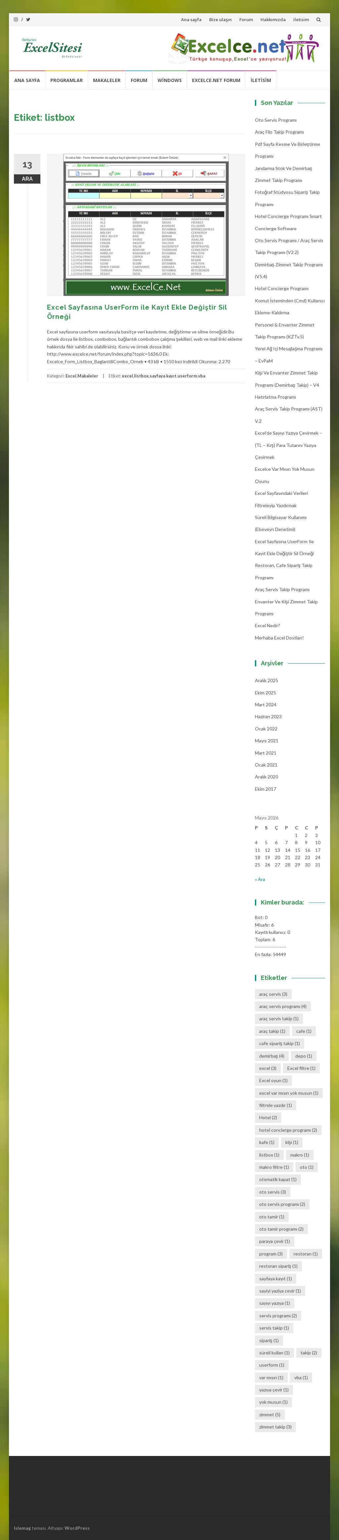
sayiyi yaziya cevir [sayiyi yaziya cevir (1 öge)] (280, 1291)
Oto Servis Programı (276, 120)
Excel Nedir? (267, 625)
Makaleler (107, 80)
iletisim (301, 19)
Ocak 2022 (266, 728)
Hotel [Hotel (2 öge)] (268, 1117)
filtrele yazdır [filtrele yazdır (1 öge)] (275, 1105)
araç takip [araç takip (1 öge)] (272, 1031)
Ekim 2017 (265, 789)
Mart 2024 (265, 704)
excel (127, 375)
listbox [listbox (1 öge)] (269, 1155)
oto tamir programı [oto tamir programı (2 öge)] (281, 1229)
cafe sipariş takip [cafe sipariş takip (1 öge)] (279, 1043)
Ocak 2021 (266, 765)
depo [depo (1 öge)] (303, 1056)
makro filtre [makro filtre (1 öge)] (274, 1167)
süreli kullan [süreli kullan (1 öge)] (274, 1352)
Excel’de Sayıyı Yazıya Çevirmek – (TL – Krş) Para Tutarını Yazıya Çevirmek (288, 445)
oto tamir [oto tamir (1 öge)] (271, 1216)
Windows (170, 80)
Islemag (22, 1528)
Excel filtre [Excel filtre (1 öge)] (301, 1068)
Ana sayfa (191, 19)
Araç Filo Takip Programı (279, 132)
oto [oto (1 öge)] (307, 1167)
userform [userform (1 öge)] (271, 1365)
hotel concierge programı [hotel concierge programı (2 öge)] (288, 1130)
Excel (71, 375)
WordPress (77, 1528)
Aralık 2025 (266, 680)
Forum (246, 19)
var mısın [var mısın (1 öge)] (271, 1377)
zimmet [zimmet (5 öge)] (269, 1414)
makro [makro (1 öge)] (299, 1155)
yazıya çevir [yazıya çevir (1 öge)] (274, 1389)
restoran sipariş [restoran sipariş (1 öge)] (278, 1266)
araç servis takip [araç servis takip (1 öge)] (279, 1018)
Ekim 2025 (265, 692)
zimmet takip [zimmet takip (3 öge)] (275, 1427)
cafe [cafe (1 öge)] (304, 1031)
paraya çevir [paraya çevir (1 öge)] (274, 1241)
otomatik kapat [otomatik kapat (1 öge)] (278, 1179)
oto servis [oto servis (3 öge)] (272, 1192)
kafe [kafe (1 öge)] (266, 1142)
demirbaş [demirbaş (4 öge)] (271, 1056)
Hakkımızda (273, 19)
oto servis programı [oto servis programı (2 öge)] (282, 1204)
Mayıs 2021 (266, 740)
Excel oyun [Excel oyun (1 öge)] (273, 1080)
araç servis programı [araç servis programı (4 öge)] (283, 1006)
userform (187, 375)
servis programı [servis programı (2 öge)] (278, 1315)
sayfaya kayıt (163, 375)
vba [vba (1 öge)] (301, 1377)
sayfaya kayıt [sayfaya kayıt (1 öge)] (275, 1278)
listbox (141, 375)
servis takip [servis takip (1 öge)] (274, 1328)
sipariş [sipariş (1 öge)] (269, 1340)
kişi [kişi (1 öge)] (291, 1142)
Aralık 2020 (266, 776)
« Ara (260, 879)
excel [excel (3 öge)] (267, 1068)
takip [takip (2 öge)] (309, 1352)
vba (201, 375)
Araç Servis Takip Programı (282, 589)
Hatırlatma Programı (275, 397)
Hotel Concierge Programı (282, 288)
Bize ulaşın (220, 19)
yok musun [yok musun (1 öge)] (273, 1402)
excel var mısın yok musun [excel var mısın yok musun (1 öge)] (288, 1093)
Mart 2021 (265, 753)
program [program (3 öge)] (271, 1253)
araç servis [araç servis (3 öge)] (273, 994)
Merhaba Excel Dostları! (279, 637)
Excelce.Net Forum (216, 80)
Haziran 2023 (268, 716)
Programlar (66, 80)
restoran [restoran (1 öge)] (306, 1253)
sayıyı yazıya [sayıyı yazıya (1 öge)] (274, 1303)
